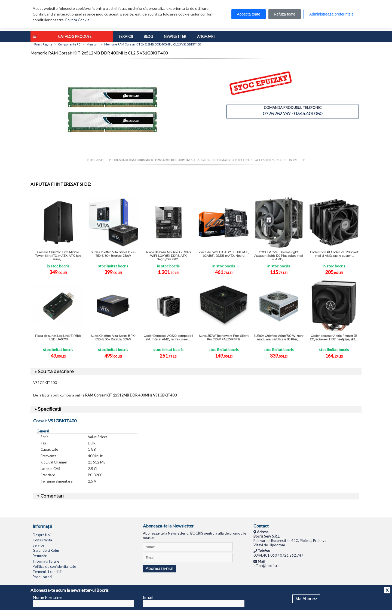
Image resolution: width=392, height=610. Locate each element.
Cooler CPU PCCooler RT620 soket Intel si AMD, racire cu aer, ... (334, 254)
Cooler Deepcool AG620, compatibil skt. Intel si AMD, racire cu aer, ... (168, 337)
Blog (148, 36)
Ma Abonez (306, 598)
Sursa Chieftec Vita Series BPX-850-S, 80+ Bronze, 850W (113, 337)
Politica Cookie (77, 20)
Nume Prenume (47, 597)
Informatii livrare (46, 561)
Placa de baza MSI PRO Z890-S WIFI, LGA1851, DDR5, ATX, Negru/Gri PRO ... (168, 255)
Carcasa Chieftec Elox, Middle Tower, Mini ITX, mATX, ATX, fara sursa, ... (58, 255)
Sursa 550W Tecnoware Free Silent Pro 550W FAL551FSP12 (224, 337)
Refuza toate (284, 14)
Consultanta (42, 540)
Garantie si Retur (46, 550)
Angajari (206, 36)
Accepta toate (248, 14)
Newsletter (175, 36)
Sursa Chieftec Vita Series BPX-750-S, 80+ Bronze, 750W (113, 254)
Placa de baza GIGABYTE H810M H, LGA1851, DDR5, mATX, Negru (223, 254)
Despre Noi (42, 535)
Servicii (126, 36)
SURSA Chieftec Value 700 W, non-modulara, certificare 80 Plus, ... (278, 337)
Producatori (42, 577)
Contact (261, 525)
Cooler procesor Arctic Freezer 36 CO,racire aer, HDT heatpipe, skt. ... (334, 337)
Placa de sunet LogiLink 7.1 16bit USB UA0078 (58, 337)
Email (148, 597)
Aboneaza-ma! (159, 568)
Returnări (40, 556)
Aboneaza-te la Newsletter (168, 525)
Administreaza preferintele (331, 14)
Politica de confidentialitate (54, 566)
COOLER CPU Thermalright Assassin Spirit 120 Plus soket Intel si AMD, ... (278, 255)
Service (38, 545)
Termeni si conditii (47, 571)
